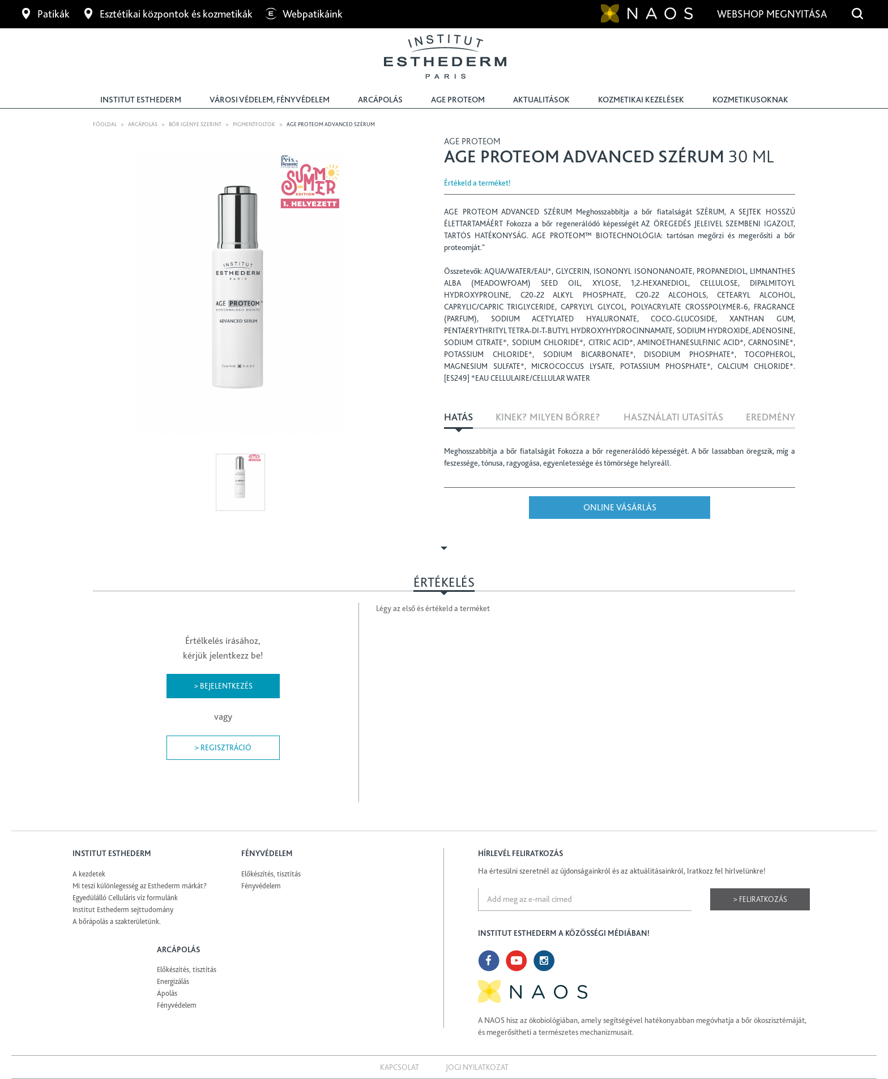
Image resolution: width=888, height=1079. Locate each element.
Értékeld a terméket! (477, 182)
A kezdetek (88, 874)
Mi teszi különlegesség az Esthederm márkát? (139, 886)
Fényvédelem (261, 886)
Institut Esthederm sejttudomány (122, 909)
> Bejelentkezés (223, 685)
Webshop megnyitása (773, 13)
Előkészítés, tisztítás (271, 874)
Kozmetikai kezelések (641, 99)
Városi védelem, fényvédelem (270, 99)
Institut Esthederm (140, 99)
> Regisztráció (222, 747)
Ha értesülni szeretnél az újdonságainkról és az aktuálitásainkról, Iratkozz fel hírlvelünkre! (622, 870)
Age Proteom (458, 99)
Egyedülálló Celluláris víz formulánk (125, 897)
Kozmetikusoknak (750, 99)
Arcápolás (380, 99)
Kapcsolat (399, 1067)
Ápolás (167, 993)
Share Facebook (787, 182)
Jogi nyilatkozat (477, 1067)
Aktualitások (541, 99)
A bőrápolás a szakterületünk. (116, 921)
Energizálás (173, 981)
